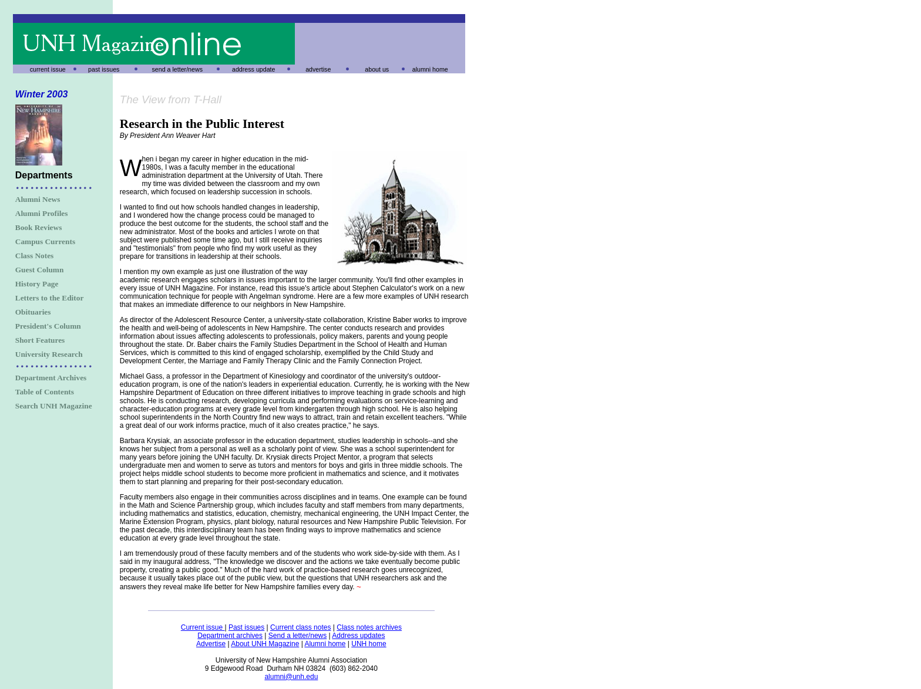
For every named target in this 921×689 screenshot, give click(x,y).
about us (377, 69)
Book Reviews (38, 227)
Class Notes (34, 255)
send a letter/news (177, 69)
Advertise (211, 644)
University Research (49, 354)
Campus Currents (45, 241)
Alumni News (37, 199)
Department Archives (51, 377)
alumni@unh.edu (291, 677)
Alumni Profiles (41, 213)
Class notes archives (369, 627)
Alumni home (324, 644)
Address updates (358, 635)
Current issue (203, 627)
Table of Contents (44, 391)
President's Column (48, 326)
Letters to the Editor (49, 297)
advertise (318, 69)
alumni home (430, 69)
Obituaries (33, 312)
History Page (37, 283)
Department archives (230, 635)
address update (253, 69)
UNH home (368, 644)
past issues (103, 69)
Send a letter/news (297, 635)
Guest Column (39, 269)
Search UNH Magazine (53, 405)
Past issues (246, 627)
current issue (48, 69)
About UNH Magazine (265, 644)
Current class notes (300, 627)
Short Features (40, 340)
